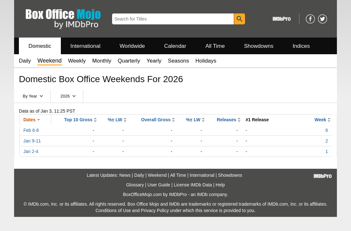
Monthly (101, 61)
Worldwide (132, 46)
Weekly (77, 61)
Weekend (157, 175)
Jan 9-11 (32, 140)
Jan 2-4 (30, 151)
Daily (25, 61)
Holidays (205, 61)
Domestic (40, 46)
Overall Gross (156, 119)
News (125, 175)
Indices (301, 46)
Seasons (178, 61)
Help (220, 184)
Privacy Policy (155, 210)
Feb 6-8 (31, 130)
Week (320, 119)
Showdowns (258, 46)
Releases (226, 119)
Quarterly (129, 61)
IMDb (202, 194)
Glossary (135, 184)
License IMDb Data (193, 184)
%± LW (115, 119)
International (85, 46)
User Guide (159, 184)
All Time (215, 46)
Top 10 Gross (78, 119)
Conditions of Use (113, 210)
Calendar (175, 46)
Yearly (153, 61)
